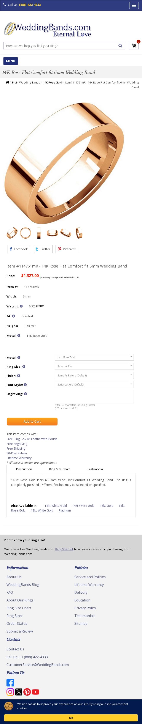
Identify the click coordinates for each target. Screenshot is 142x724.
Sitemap (81, 623)
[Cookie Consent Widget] (71, 715)
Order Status (16, 623)
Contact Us (15, 649)
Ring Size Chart (60, 469)
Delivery (81, 592)
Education (82, 600)
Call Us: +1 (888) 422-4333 (27, 657)
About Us (14, 576)
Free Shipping (15, 448)
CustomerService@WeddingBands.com (37, 664)
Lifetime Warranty (19, 458)
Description (24, 469)
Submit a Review (19, 631)
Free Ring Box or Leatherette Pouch (31, 439)
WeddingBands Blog (22, 584)
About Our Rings (20, 600)
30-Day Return (16, 453)
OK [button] (123, 716)
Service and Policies (90, 576)
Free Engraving (16, 444)
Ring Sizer (14, 615)
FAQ (9, 592)
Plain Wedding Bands (26, 82)
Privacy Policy (85, 608)
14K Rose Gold (52, 82)
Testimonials (84, 615)
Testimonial (95, 469)
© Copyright (14, 706)
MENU (10, 61)
